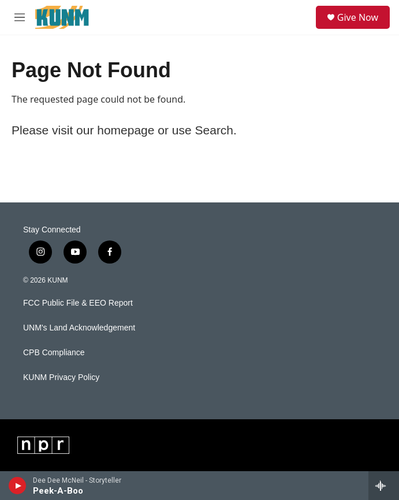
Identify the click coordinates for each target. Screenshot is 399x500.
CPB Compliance (54, 352)
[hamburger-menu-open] (19, 17)
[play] (17, 485)
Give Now (357, 17)
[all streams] (383, 485)
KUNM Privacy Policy (61, 377)
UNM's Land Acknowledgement (79, 328)
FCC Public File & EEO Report (78, 303)
